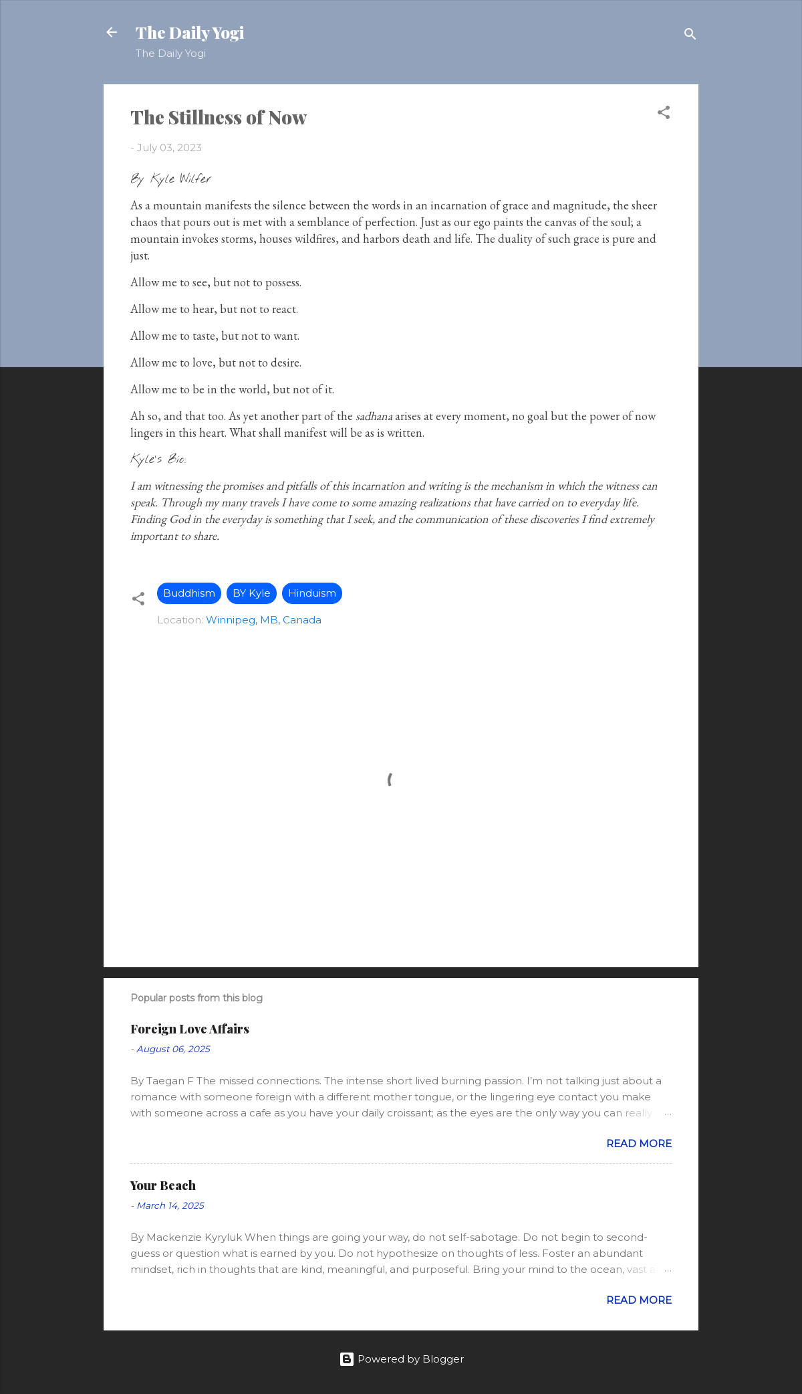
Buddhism (189, 593)
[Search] (690, 36)
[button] (664, 114)
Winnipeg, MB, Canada (263, 619)
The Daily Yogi (190, 32)
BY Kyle (252, 593)
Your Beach (163, 1185)
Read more (639, 1143)
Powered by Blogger (401, 1359)
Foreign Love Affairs (189, 1029)
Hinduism (312, 593)
